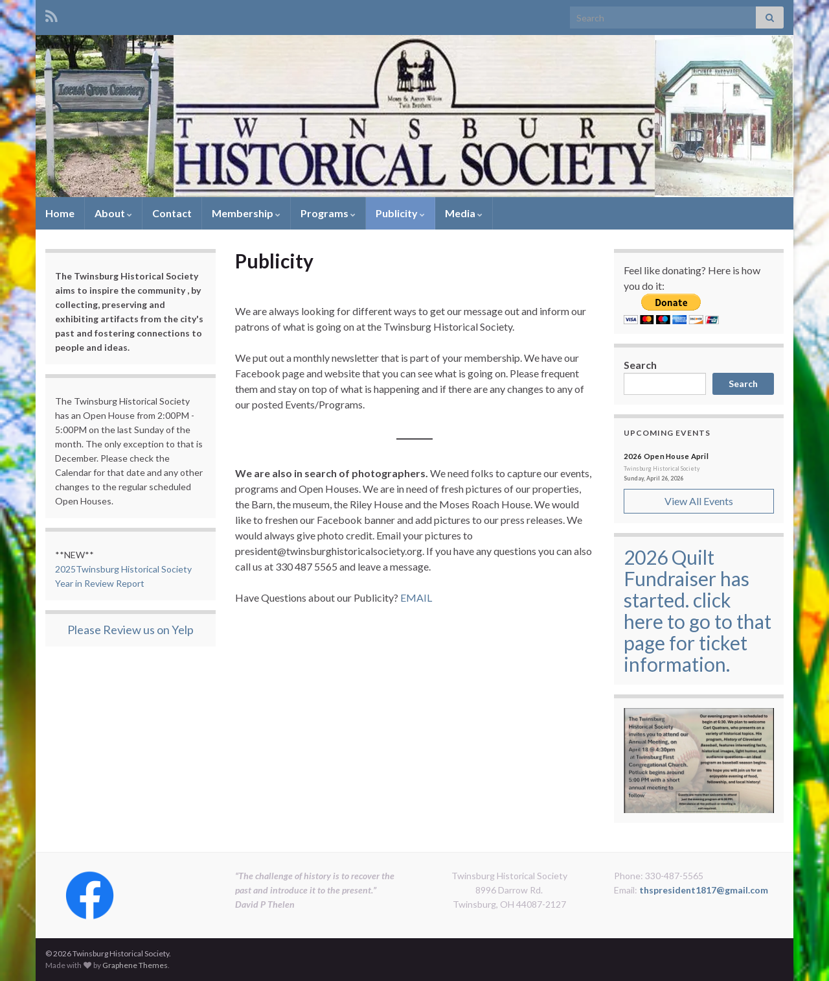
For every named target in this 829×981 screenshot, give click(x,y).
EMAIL (416, 597)
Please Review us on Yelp (130, 629)
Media (464, 213)
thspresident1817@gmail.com (703, 889)
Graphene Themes (135, 965)
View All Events (698, 501)
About (113, 213)
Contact (172, 213)
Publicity (400, 213)
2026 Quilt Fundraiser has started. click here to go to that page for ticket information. (697, 610)
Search (640, 365)
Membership (246, 213)
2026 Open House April (666, 456)
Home (59, 213)
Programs (328, 213)
